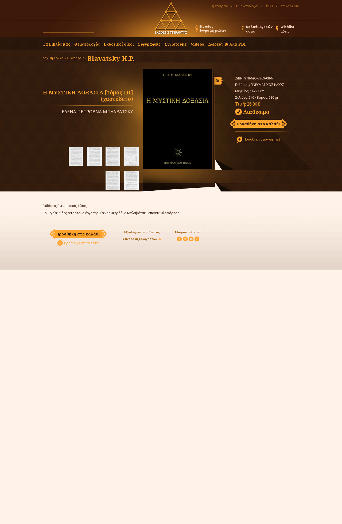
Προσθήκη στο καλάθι (258, 123)
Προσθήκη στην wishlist (262, 139)
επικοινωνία (290, 6)
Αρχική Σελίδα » (54, 58)
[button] (99, 30)
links (269, 6)
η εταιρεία (220, 6)
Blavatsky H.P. (110, 58)
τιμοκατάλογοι (247, 6)
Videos (197, 44)
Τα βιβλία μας (56, 44)
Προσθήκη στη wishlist (81, 243)
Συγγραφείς (75, 58)
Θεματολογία (87, 44)
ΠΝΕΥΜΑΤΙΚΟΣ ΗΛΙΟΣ (267, 84)
